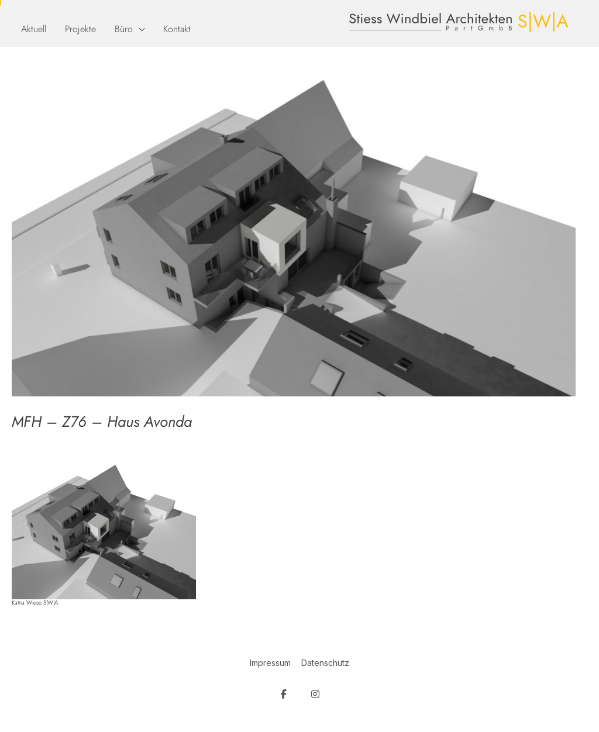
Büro (124, 29)
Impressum (270, 663)
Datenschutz (325, 663)
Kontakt (177, 29)
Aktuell (33, 29)
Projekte (80, 29)
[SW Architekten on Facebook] (284, 694)
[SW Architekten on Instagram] (315, 694)
